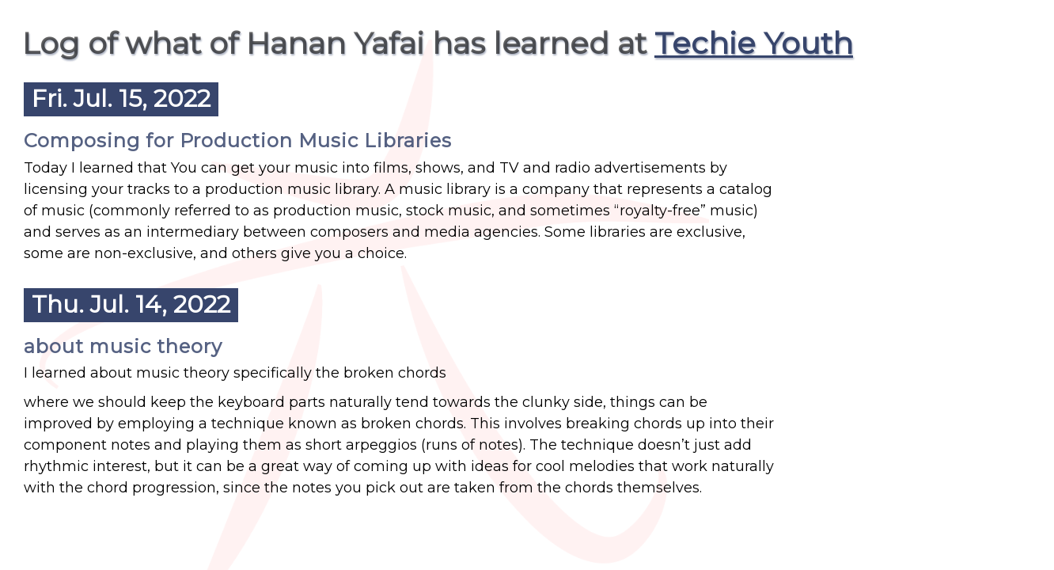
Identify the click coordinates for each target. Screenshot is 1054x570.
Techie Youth (753, 43)
